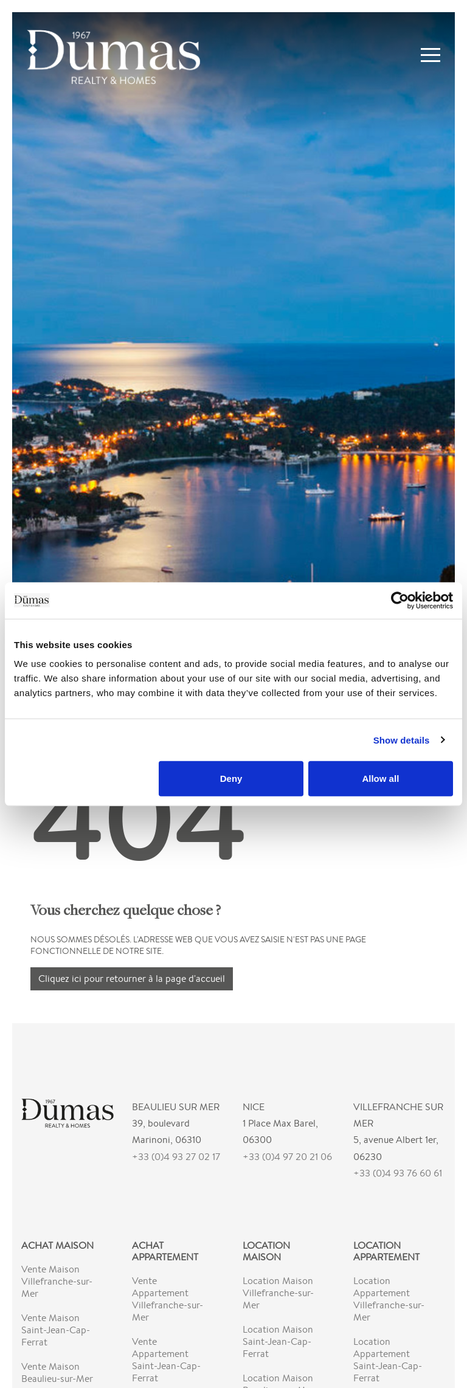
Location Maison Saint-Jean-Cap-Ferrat (278, 1341)
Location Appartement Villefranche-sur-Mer (388, 1299)
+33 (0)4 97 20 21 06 (287, 1156)
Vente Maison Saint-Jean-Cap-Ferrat (55, 1329)
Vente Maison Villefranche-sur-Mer (56, 1281)
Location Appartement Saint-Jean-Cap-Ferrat (387, 1359)
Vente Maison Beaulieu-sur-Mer (57, 1372)
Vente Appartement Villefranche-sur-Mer (167, 1299)
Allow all (380, 778)
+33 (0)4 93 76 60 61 (397, 1173)
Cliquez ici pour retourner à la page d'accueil (131, 978)
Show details (401, 739)
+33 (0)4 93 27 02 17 (176, 1156)
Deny (231, 778)
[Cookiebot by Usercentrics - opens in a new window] (400, 600)
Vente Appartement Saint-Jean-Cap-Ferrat (166, 1359)
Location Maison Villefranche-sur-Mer (278, 1292)
